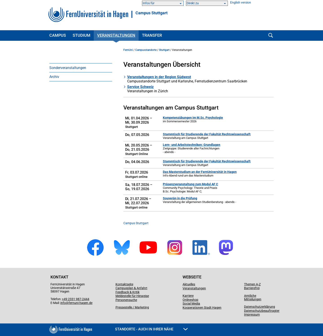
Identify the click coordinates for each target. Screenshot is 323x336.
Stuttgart (164, 50)
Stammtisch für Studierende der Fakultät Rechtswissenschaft (207, 134)
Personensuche (126, 300)
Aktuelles (189, 284)
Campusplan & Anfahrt (131, 288)
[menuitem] (80, 67)
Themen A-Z (252, 284)
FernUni (128, 50)
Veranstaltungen (116, 35)
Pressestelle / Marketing (132, 307)
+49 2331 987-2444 (75, 299)
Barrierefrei (252, 288)
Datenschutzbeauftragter (261, 310)
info (63, 303)
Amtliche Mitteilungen (252, 297)
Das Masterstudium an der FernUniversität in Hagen (200, 172)
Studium (81, 35)
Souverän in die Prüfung (180, 198)
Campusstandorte (146, 50)
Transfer (152, 35)
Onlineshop (190, 300)
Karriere (188, 295)
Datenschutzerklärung (259, 306)
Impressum (252, 314)
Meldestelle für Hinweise (132, 296)
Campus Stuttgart (151, 13)
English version (240, 2)
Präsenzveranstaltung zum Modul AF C (190, 184)
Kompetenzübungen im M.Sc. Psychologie (193, 117)
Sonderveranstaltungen (67, 68)
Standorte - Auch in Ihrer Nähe (151, 329)
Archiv (54, 77)
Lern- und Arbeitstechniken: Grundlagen (191, 144)
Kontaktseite (124, 284)
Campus (57, 35)
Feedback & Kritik (128, 292)
